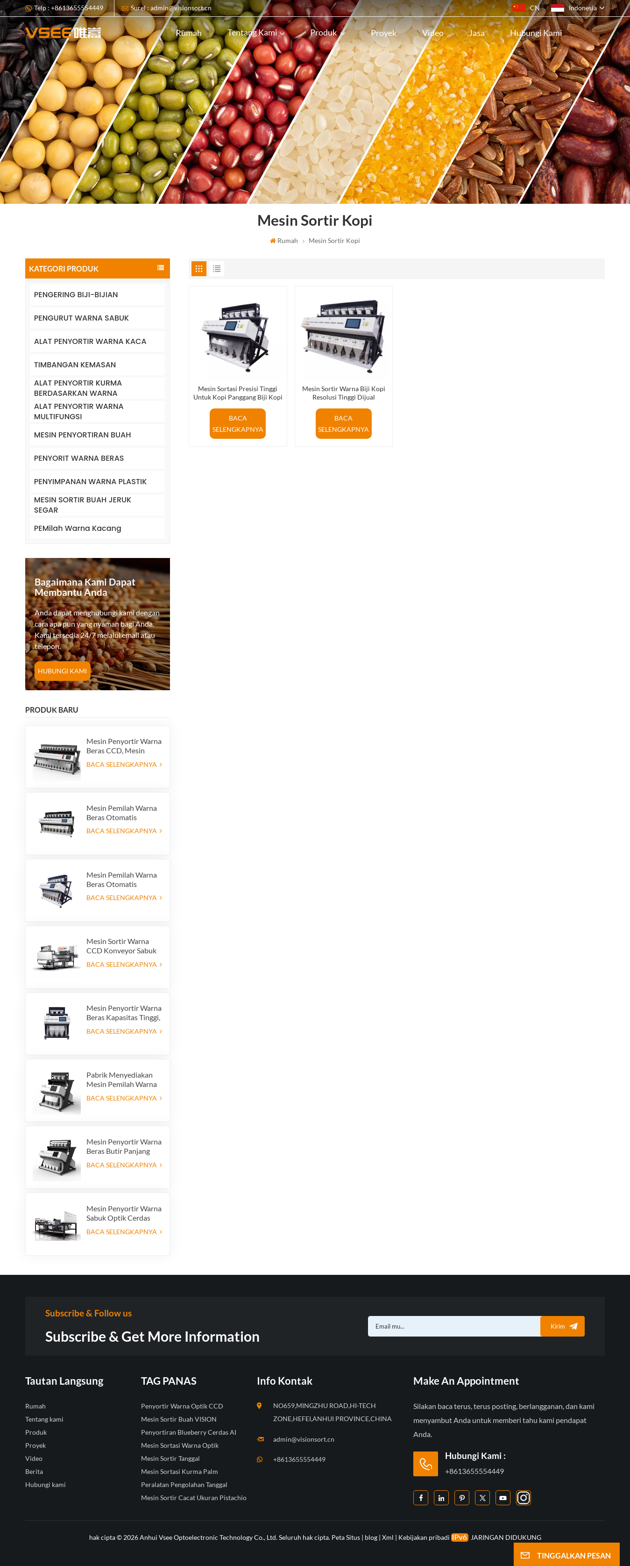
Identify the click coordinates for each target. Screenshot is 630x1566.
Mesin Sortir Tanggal (170, 1458)
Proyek (383, 33)
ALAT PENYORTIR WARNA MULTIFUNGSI (79, 411)
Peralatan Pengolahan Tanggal (184, 1484)
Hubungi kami (536, 33)
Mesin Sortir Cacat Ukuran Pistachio (194, 1498)
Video (433, 33)
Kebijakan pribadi (424, 1537)
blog (371, 1537)
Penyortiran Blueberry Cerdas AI (188, 1432)
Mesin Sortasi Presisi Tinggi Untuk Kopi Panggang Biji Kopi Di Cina (238, 393)
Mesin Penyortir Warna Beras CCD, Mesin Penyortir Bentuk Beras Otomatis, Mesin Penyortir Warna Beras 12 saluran (124, 746)
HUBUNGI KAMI (62, 671)
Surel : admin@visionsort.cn (171, 8)
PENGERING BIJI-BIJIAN (76, 294)
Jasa (477, 33)
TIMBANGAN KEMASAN (75, 364)
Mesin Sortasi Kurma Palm (179, 1471)
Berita (34, 1471)
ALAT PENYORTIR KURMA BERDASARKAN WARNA (78, 388)
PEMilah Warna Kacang (77, 528)
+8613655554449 (299, 1459)
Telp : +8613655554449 (68, 8)
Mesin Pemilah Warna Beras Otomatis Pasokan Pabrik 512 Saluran (121, 812)
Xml (388, 1537)
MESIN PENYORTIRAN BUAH (82, 434)
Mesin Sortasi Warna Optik (180, 1445)
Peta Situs (346, 1537)
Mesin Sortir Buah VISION (179, 1419)
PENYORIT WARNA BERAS (79, 458)
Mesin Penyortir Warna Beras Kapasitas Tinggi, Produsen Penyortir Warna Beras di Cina (124, 1012)
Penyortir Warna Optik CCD (182, 1406)
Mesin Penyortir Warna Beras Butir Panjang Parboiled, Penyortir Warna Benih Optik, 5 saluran (124, 1146)
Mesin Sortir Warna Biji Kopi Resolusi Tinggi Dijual (343, 392)
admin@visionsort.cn (303, 1439)
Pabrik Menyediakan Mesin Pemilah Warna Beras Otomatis (121, 1079)
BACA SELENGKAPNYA (124, 764)
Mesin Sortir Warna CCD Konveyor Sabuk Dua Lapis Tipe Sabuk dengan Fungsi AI (121, 946)
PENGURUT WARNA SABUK (81, 318)
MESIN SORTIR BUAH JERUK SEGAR (82, 504)
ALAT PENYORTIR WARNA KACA (90, 341)
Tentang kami (252, 32)
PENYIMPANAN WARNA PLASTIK (90, 481)
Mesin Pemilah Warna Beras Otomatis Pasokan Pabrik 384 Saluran (121, 879)
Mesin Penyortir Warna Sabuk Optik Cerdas (124, 1213)
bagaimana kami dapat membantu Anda (85, 587)
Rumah (189, 33)
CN (526, 8)
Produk (324, 32)
